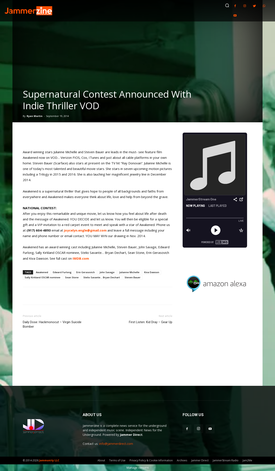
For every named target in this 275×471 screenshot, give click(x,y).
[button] (227, 5)
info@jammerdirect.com (116, 444)
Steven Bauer (133, 277)
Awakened (42, 272)
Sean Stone (72, 277)
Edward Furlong (62, 272)
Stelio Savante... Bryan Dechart (101, 277)
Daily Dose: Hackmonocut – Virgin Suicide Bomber (52, 324)
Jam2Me (247, 460)
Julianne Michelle (129, 272)
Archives (182, 460)
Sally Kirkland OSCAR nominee (42, 277)
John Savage (107, 272)
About (101, 460)
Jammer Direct (200, 460)
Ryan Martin (35, 116)
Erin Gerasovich (85, 272)
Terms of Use (117, 460)
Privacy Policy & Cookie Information (151, 460)
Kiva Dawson (151, 272)
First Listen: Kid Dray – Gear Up (150, 322)
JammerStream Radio (225, 460)
